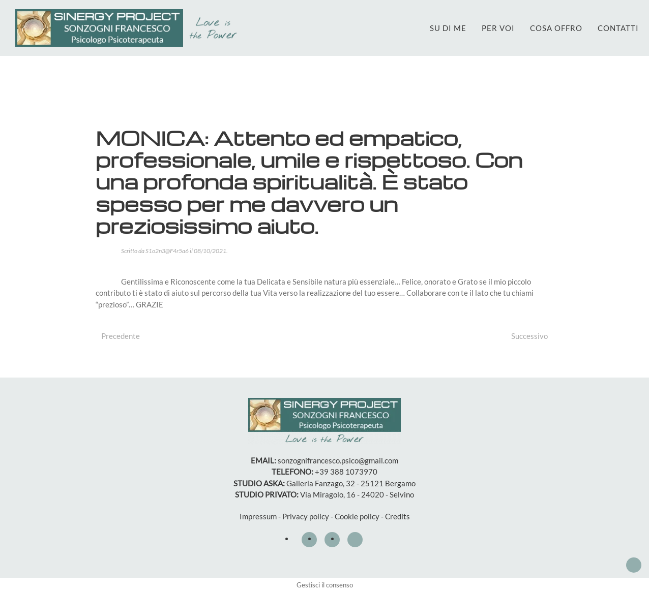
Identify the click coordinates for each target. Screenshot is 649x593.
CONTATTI (618, 28)
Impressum (258, 516)
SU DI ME (448, 28)
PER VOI (498, 28)
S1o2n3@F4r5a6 (167, 251)
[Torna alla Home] (129, 28)
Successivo (529, 335)
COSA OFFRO (556, 28)
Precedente (120, 335)
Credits (397, 516)
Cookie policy (357, 516)
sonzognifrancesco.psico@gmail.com (338, 460)
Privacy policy (305, 516)
